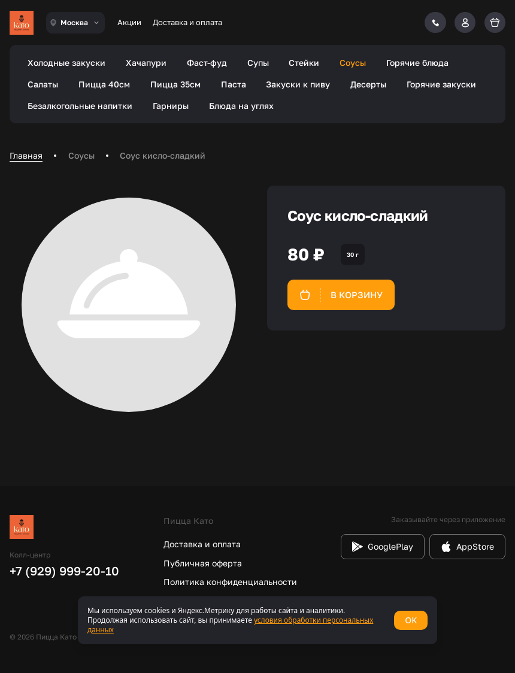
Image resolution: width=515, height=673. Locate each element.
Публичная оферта (202, 563)
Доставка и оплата (187, 22)
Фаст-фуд (207, 62)
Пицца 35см (175, 84)
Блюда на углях (241, 106)
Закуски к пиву (298, 84)
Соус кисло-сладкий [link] (162, 155)
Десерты (368, 84)
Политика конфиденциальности (230, 582)
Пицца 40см (104, 84)
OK (411, 620)
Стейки (304, 62)
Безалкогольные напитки (80, 106)
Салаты (43, 84)
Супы (258, 62)
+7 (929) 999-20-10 (64, 570)
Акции (129, 22)
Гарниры (171, 106)
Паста (233, 84)
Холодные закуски (66, 62)
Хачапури (146, 62)
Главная (26, 155)
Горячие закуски (441, 84)
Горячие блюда (417, 62)
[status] (257, 620)
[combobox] (75, 23)
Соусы (353, 62)
